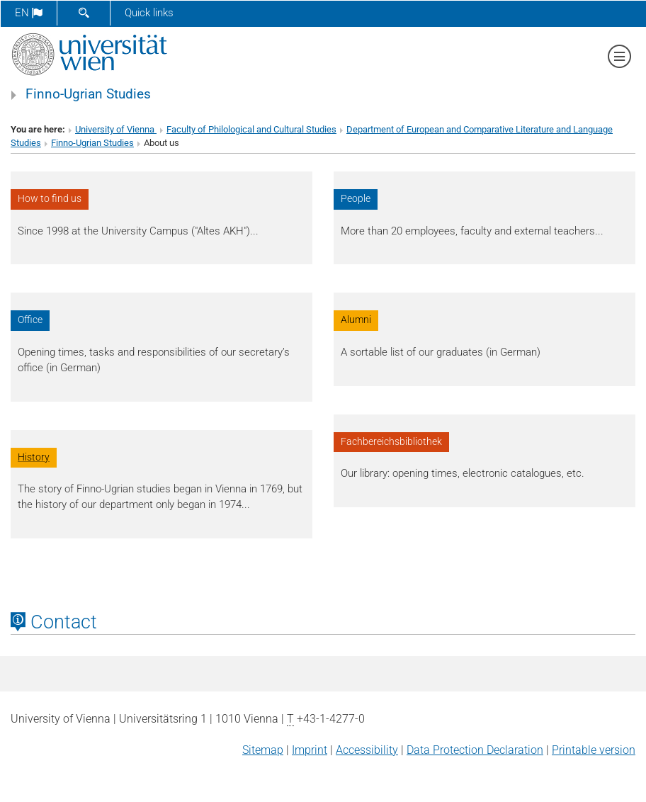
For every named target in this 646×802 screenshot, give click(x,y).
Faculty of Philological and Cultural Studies (251, 129)
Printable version (593, 750)
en (28, 12)
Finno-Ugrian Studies (88, 94)
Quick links (149, 12)
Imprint (309, 750)
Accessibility (367, 750)
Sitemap (262, 750)
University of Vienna (116, 129)
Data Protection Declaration (475, 750)
